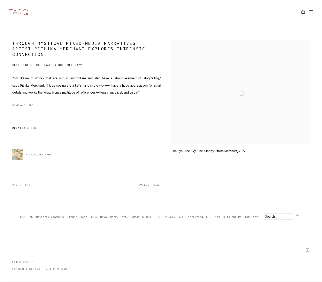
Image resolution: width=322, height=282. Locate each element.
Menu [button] (311, 12)
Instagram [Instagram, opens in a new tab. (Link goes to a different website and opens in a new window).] (307, 250)
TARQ (18, 12)
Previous (142, 184)
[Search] (278, 216)
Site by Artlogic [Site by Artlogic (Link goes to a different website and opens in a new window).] (57, 269)
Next (157, 184)
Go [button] (298, 215)
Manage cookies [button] (23, 262)
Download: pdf (22, 105)
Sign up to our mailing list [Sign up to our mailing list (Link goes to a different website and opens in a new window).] (236, 216)
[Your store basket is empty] (303, 12)
